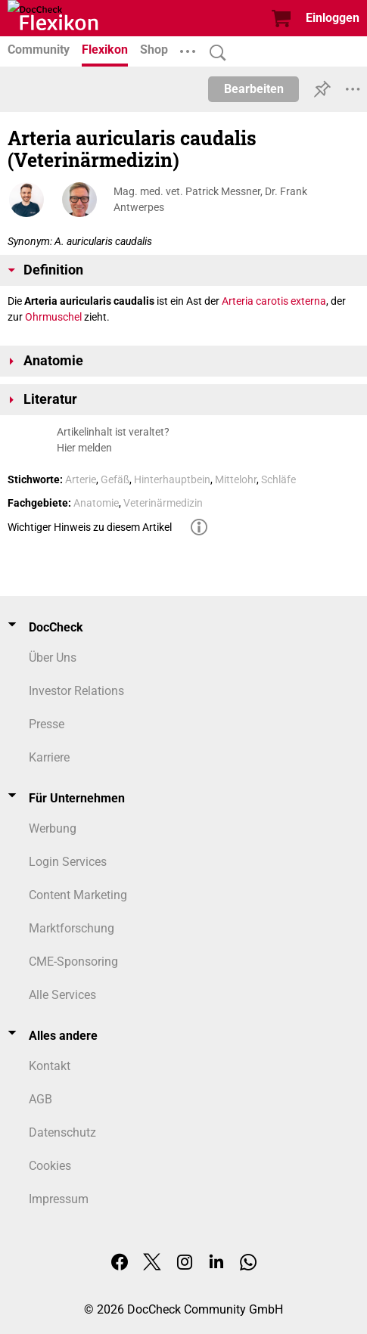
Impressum (59, 1199)
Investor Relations (76, 691)
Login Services (68, 862)
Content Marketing (78, 895)
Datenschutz (62, 1132)
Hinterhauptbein (172, 479)
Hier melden (84, 448)
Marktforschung (71, 928)
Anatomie (96, 503)
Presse (46, 724)
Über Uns (52, 657)
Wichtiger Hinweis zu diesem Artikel (90, 527)
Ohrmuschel (53, 317)
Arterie (80, 479)
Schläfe (278, 479)
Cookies (50, 1166)
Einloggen (332, 18)
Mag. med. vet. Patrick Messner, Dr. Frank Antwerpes (210, 199)
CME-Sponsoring (73, 961)
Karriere (49, 757)
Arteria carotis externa (274, 301)
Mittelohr (236, 479)
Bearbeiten (254, 89)
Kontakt (49, 1066)
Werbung (52, 828)
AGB (40, 1099)
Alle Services (62, 995)
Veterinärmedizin (163, 503)
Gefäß (115, 479)
